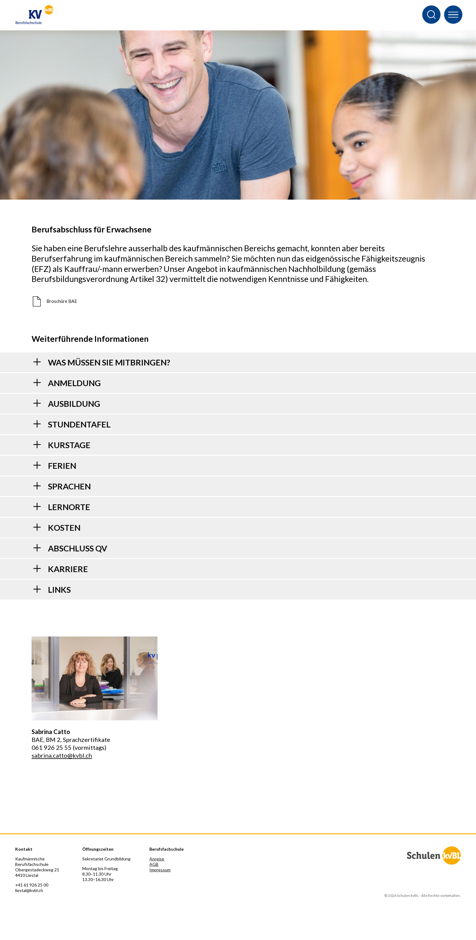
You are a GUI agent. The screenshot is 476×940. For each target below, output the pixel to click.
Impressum (160, 869)
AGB (153, 864)
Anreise (156, 858)
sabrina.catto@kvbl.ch (62, 755)
